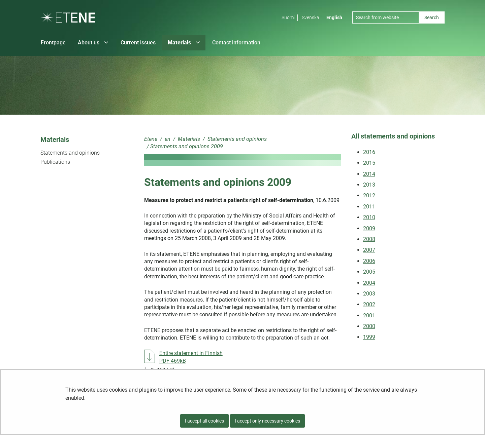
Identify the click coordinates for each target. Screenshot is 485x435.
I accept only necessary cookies (267, 421)
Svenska (310, 17)
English (334, 17)
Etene (150, 139)
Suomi (288, 17)
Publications (55, 162)
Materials (54, 139)
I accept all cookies (204, 421)
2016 (369, 152)
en (166, 139)
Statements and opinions (70, 153)
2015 (369, 163)
